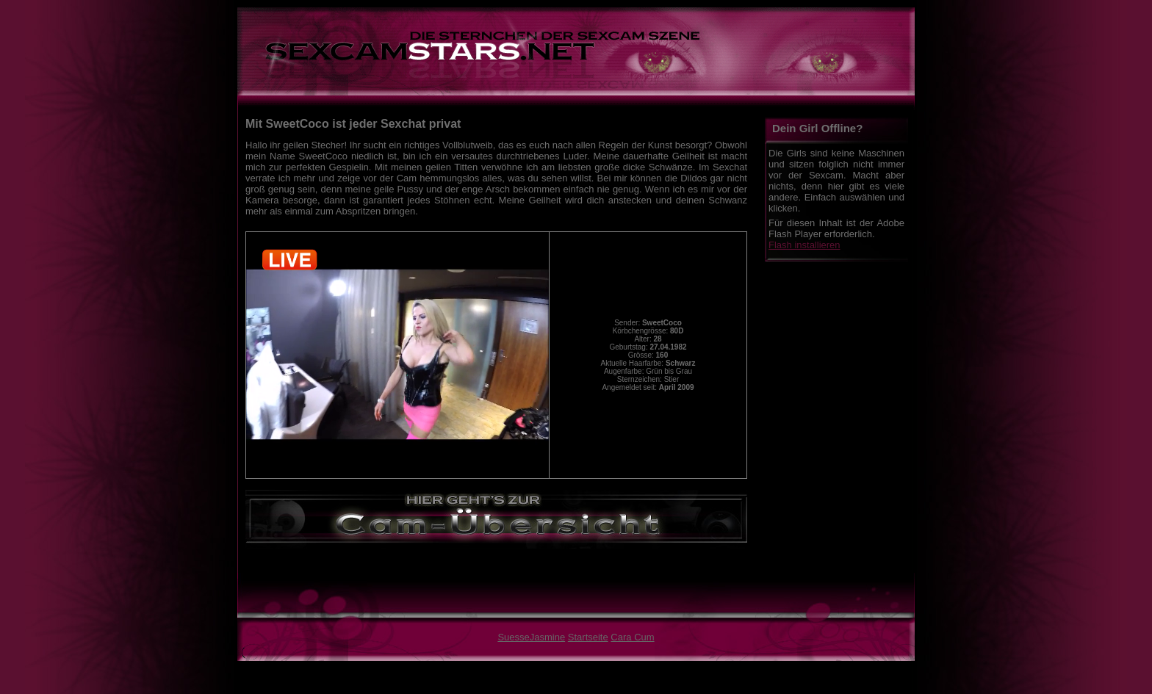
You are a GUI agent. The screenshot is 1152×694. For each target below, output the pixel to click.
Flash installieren (804, 244)
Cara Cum (632, 637)
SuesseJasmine (531, 637)
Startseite (588, 637)
